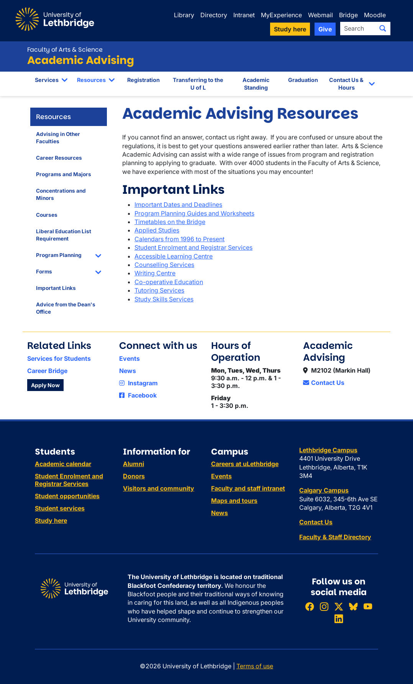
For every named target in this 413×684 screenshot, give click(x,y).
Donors (134, 476)
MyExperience (281, 15)
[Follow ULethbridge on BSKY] (353, 606)
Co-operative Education (168, 282)
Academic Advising (80, 60)
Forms (44, 271)
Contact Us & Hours (346, 84)
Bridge (348, 15)
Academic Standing (256, 84)
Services (47, 80)
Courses (46, 215)
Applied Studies (156, 230)
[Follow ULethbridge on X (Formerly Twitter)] (339, 606)
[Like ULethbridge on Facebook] (309, 606)
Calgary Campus (324, 490)
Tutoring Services (159, 290)
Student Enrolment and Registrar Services (193, 247)
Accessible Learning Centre (173, 256)
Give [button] (325, 29)
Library (184, 15)
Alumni (133, 464)
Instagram (138, 383)
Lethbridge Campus (328, 450)
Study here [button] (290, 29)
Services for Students (59, 358)
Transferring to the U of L (198, 84)
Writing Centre (154, 273)
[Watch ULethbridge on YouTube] (368, 606)
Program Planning (59, 255)
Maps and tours (234, 500)
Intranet (244, 15)
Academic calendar (63, 464)
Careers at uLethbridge (245, 464)
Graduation (303, 80)
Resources (91, 80)
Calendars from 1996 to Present (179, 239)
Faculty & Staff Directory (335, 537)
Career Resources (59, 158)
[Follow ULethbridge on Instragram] (324, 606)
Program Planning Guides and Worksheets (194, 213)
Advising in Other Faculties (58, 137)
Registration (143, 80)
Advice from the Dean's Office (65, 308)
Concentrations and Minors (61, 194)
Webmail (320, 15)
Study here (51, 520)
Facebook (138, 395)
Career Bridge (47, 371)
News (127, 371)
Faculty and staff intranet (248, 488)
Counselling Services (164, 264)
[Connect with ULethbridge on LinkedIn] (339, 618)
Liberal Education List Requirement (63, 235)
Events (129, 358)
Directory (213, 15)
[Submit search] (382, 28)
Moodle (375, 15)
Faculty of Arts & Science (65, 49)
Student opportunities (67, 496)
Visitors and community (158, 488)
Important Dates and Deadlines (178, 204)
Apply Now (45, 385)
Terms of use (254, 666)
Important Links (56, 288)
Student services (60, 508)
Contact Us (323, 382)
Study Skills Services (163, 299)
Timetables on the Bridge (169, 222)
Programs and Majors (63, 174)
